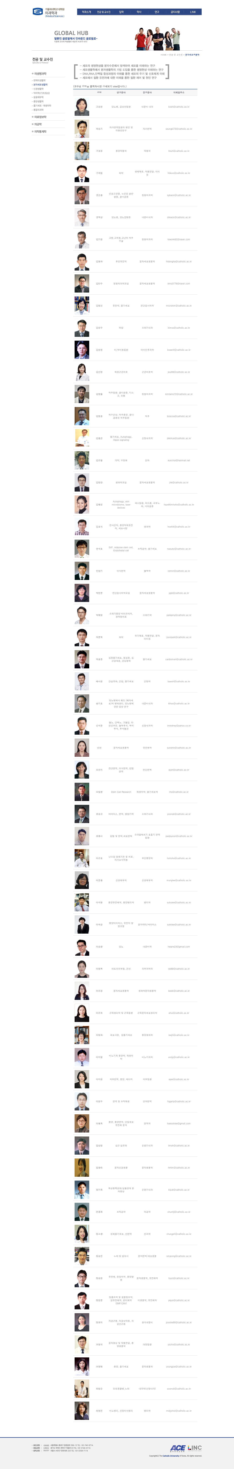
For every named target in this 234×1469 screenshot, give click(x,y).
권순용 (99, 195)
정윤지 (99, 1322)
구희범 (99, 172)
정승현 (99, 1278)
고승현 (99, 106)
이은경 (99, 990)
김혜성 (99, 504)
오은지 (99, 769)
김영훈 (99, 416)
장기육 (99, 1189)
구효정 (99, 150)
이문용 (99, 880)
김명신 (99, 305)
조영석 (99, 1344)
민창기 (99, 570)
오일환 (99, 791)
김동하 (99, 261)
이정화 (99, 1034)
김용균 (99, 438)
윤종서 (99, 836)
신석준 (99, 725)
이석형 (99, 902)
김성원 (99, 349)
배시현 (99, 681)
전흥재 (99, 1211)
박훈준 (99, 659)
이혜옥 (99, 1123)
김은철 (99, 460)
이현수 (99, 1101)
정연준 (99, 1300)
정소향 (99, 1233)
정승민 (99, 1255)
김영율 (99, 393)
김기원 (99, 239)
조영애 (99, 1366)
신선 (99, 747)
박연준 (99, 592)
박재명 (99, 614)
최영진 (99, 1410)
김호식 (99, 526)
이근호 (99, 858)
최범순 (99, 1388)
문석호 (99, 548)
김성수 (99, 327)
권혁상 (99, 217)
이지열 (99, 1057)
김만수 (99, 283)
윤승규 (99, 813)
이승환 (99, 946)
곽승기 (99, 128)
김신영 (99, 371)
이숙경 (99, 924)
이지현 (99, 1079)
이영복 (99, 968)
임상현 (99, 1145)
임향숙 (99, 1167)
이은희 (99, 1012)
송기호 (99, 703)
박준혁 (99, 637)
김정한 (99, 482)
